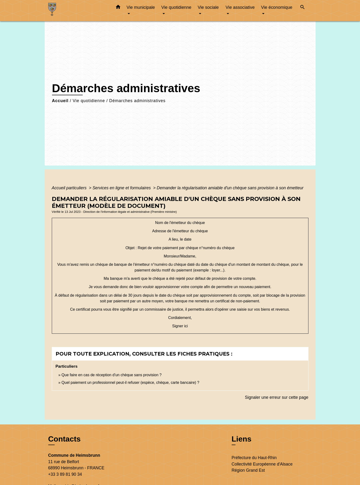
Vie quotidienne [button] (176, 7)
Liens (242, 439)
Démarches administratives (137, 100)
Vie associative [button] (240, 7)
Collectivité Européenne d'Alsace (262, 464)
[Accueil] (78, 10)
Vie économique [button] (277, 7)
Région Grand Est (248, 470)
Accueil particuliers (70, 187)
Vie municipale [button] (141, 7)
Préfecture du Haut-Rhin (254, 457)
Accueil (60, 100)
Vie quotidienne (89, 100)
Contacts (64, 439)
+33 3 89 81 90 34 (65, 474)
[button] (118, 8)
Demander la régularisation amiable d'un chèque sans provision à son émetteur (230, 187)
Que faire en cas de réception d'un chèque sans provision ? (112, 375)
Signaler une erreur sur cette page (276, 397)
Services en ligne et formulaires (122, 187)
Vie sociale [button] (208, 7)
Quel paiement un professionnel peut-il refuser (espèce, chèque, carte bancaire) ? (130, 382)
